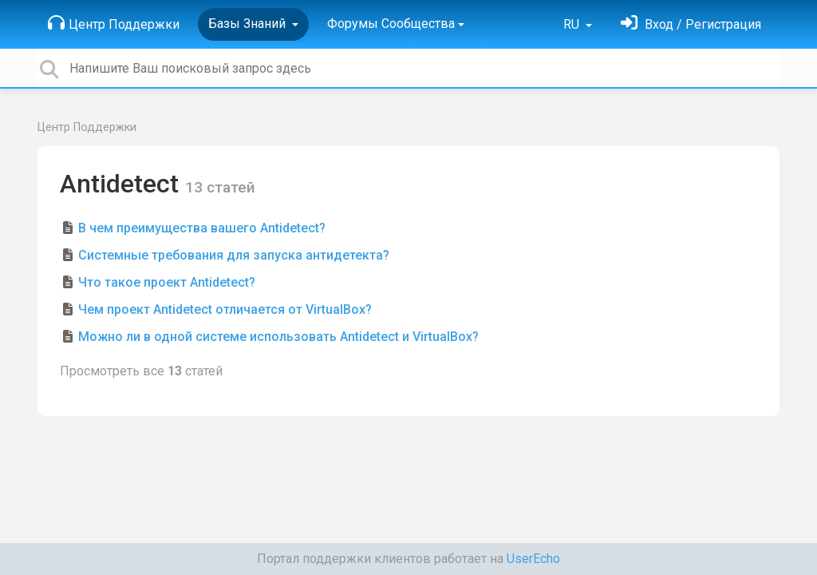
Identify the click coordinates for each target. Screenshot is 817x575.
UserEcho (533, 558)
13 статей (220, 187)
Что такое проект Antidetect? (166, 282)
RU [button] (572, 24)
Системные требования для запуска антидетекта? (233, 255)
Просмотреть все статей (141, 371)
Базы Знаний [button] (248, 23)
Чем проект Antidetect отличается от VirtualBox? (225, 309)
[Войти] (691, 24)
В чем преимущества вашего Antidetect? (202, 228)
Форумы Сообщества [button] (391, 23)
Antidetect (122, 184)
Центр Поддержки (114, 23)
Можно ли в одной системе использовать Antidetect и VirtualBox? (278, 336)
